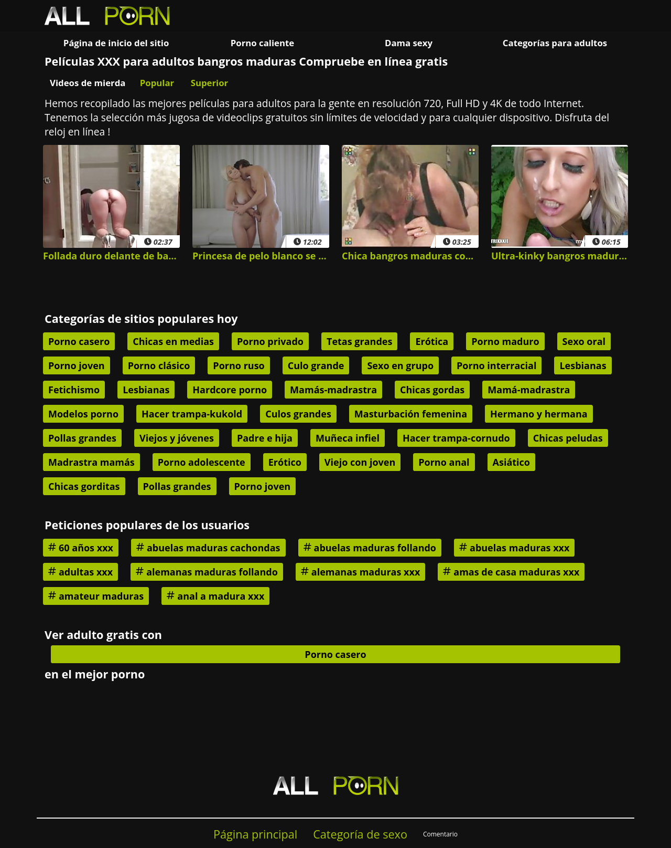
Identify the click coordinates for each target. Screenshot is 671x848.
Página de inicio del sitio (116, 43)
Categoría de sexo (360, 834)
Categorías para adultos (555, 43)
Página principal (255, 834)
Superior (210, 83)
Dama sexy (408, 43)
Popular (157, 83)
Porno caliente (262, 43)
